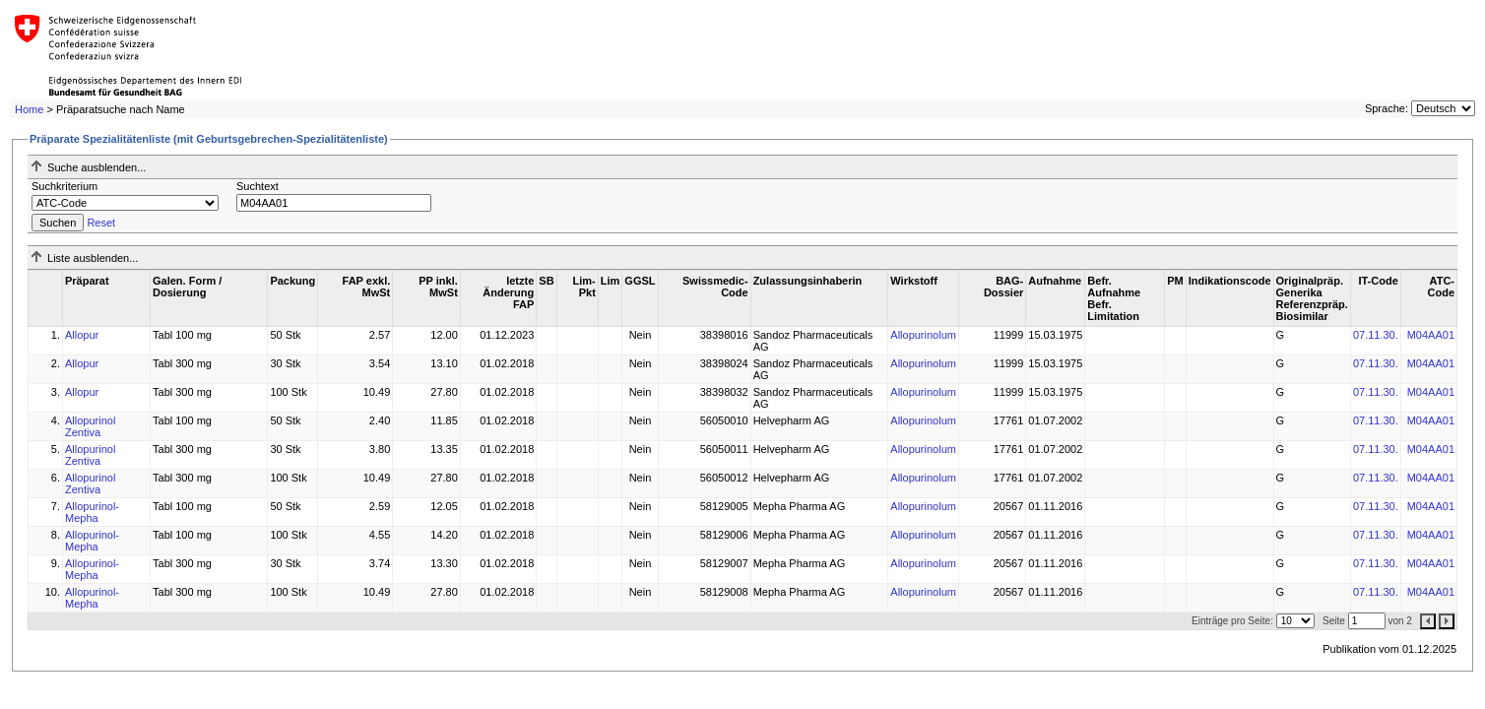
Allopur (81, 335)
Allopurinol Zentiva (90, 426)
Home (29, 109)
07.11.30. (1375, 335)
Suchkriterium (64, 186)
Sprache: (1386, 108)
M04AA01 (1430, 335)
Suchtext (257, 186)
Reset (101, 222)
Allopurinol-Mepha (92, 512)
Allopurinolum (923, 335)
